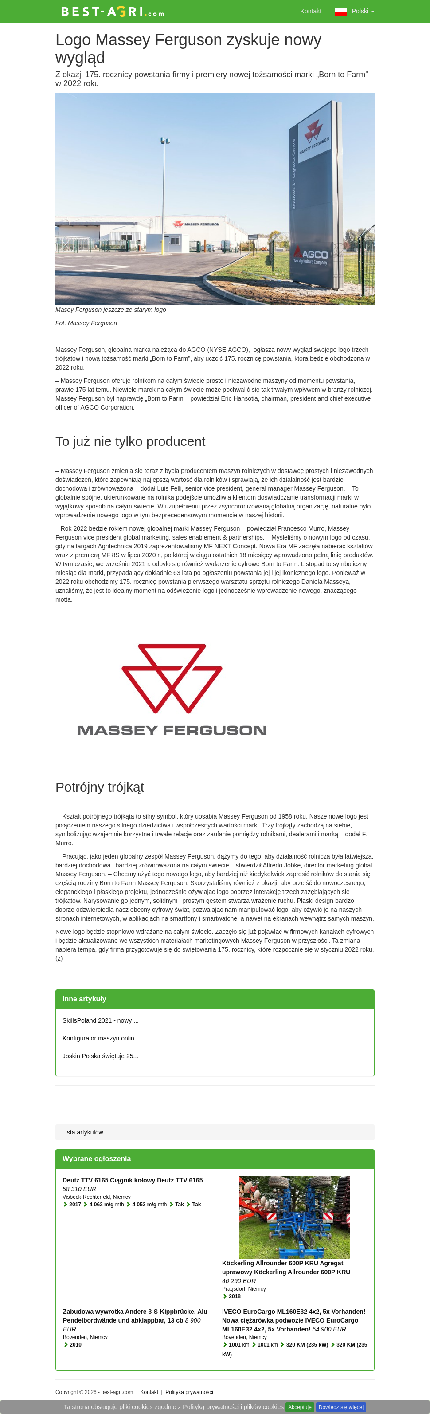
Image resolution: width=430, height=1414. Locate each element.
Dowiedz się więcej (341, 1407)
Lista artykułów (82, 1132)
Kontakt (311, 11)
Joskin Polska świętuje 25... (100, 1056)
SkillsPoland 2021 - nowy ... (101, 1020)
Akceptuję (300, 1407)
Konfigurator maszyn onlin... (101, 1038)
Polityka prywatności (189, 1392)
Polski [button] (355, 12)
